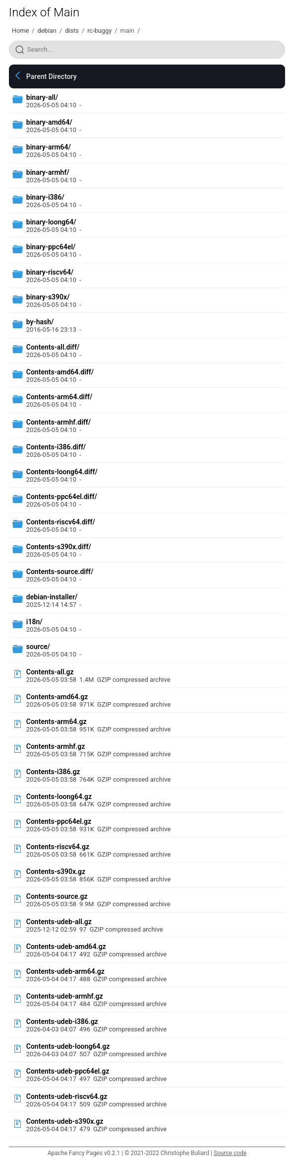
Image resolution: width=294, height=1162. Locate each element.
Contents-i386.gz (53, 772)
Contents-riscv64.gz (57, 847)
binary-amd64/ (49, 122)
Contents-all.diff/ (53, 347)
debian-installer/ (51, 597)
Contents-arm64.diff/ (59, 397)
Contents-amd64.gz (57, 697)
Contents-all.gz (50, 672)
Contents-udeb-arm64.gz (65, 971)
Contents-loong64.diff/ (62, 472)
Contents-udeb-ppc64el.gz (67, 1071)
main (127, 30)
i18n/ (34, 622)
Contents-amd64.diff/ (60, 372)
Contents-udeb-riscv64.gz (66, 1096)
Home (20, 30)
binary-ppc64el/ (51, 247)
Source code (230, 1153)
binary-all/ (42, 97)
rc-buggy (99, 30)
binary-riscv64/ (50, 272)
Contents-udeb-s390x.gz (65, 1121)
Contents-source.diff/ (59, 572)
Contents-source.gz (57, 896)
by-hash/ (40, 322)
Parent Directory (51, 76)
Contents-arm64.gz (56, 722)
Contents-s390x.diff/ (58, 547)
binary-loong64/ (51, 222)
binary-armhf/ (47, 172)
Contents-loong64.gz (59, 796)
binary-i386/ (45, 197)
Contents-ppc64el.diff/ (61, 497)
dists (72, 30)
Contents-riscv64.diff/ (60, 522)
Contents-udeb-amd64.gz (66, 946)
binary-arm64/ (48, 147)
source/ (38, 647)
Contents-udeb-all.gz (59, 922)
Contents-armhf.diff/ (58, 422)
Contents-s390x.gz (55, 871)
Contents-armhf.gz (55, 746)
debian (47, 30)
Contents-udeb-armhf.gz (64, 996)
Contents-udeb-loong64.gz (68, 1046)
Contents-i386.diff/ (56, 447)
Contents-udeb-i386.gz (62, 1021)
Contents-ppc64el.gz (58, 821)
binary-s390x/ (48, 297)
